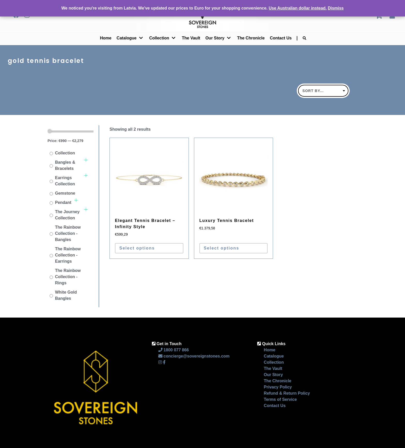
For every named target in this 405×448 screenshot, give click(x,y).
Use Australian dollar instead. (297, 8)
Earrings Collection (65, 181)
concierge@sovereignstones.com (194, 356)
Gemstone (65, 193)
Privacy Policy (278, 387)
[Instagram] (160, 362)
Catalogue (126, 38)
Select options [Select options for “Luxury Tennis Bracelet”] (221, 248)
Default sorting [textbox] (321, 91)
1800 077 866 (173, 350)
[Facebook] (164, 362)
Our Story (273, 374)
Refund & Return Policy (287, 393)
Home (105, 38)
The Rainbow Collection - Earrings (68, 255)
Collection (159, 38)
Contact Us (281, 38)
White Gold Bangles (66, 295)
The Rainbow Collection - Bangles (68, 233)
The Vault (191, 38)
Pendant (63, 202)
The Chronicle (251, 38)
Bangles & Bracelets (65, 165)
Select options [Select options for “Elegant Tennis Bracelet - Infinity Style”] (137, 248)
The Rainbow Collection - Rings (68, 276)
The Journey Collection (67, 215)
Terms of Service (280, 399)
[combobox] (323, 91)
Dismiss (336, 8)
